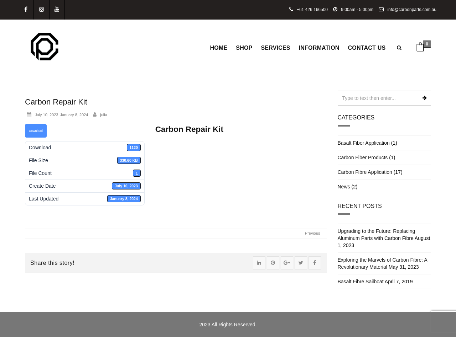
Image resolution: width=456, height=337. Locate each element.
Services (275, 48)
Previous (312, 233)
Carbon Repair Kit (56, 101)
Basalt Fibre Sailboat (361, 281)
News (344, 186)
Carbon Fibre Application (365, 172)
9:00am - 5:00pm (353, 9)
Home (219, 48)
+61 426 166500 (308, 9)
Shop (244, 48)
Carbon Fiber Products (363, 157)
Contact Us (367, 48)
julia (103, 115)
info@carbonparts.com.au (407, 9)
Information (319, 48)
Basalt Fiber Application (364, 143)
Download (36, 131)
